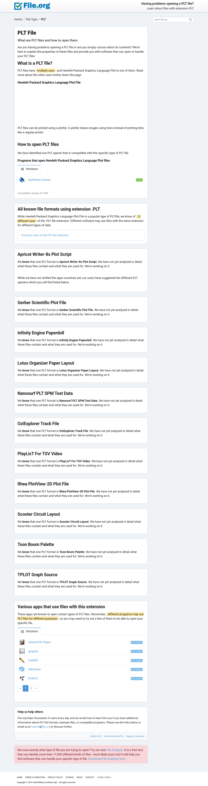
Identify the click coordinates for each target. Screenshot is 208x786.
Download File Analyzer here (106, 758)
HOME (19, 777)
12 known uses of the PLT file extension (45, 235)
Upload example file (113, 736)
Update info (95, 736)
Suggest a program (135, 736)
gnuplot (33, 651)
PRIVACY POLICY (55, 777)
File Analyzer (115, 750)
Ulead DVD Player (39, 642)
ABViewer (34, 669)
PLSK (100, 777)
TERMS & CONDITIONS (35, 777)
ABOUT (80, 777)
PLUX (107, 777)
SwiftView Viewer (39, 179)
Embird (33, 678)
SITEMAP (69, 777)
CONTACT (89, 777)
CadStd (33, 660)
